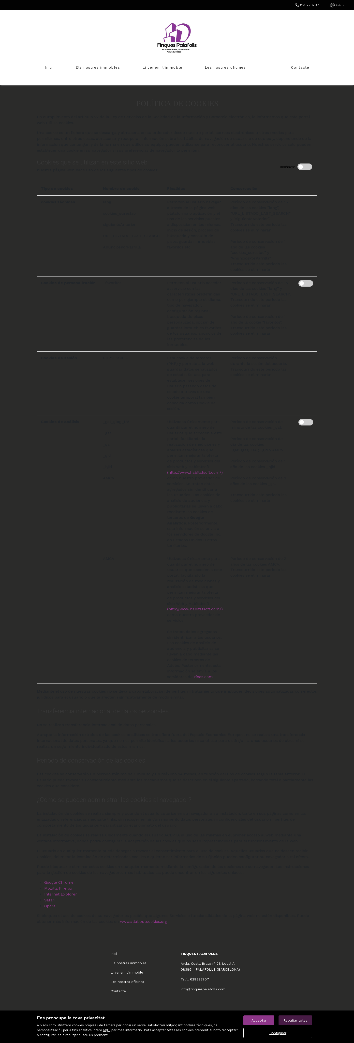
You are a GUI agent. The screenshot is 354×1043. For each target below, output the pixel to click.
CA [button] (337, 5)
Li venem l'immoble (162, 67)
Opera (50, 906)
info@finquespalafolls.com (203, 989)
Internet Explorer (60, 894)
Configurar (277, 1033)
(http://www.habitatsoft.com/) (195, 472)
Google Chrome (59, 882)
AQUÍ (106, 1030)
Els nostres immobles (97, 67)
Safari (49, 900)
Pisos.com (203, 676)
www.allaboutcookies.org (143, 921)
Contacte (300, 67)
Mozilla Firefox (58, 888)
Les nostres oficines (225, 67)
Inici (49, 67)
